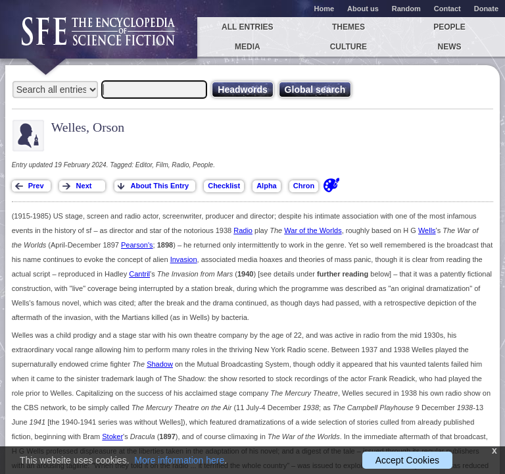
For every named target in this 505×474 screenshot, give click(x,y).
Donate (486, 9)
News (450, 46)
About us (363, 9)
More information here (179, 460)
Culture (348, 46)
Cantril (139, 274)
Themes (348, 27)
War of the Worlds (312, 230)
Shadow (160, 364)
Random (406, 9)
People (449, 27)
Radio (242, 230)
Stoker (112, 436)
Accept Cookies (407, 460)
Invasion (183, 259)
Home (324, 9)
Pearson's (137, 245)
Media (247, 46)
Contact (447, 9)
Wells (427, 230)
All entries (247, 27)
